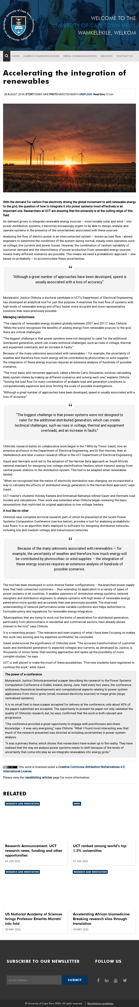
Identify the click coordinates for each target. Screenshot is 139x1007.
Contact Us (124, 56)
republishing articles (38, 777)
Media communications (80, 56)
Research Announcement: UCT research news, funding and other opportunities (33, 850)
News (16, 56)
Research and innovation (22, 803)
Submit (75, 980)
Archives (106, 56)
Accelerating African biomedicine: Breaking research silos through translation (101, 919)
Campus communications (41, 56)
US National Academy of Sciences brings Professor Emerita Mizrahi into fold (33, 919)
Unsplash (85, 94)
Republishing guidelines (100, 1003)
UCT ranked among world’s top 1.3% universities (99, 848)
